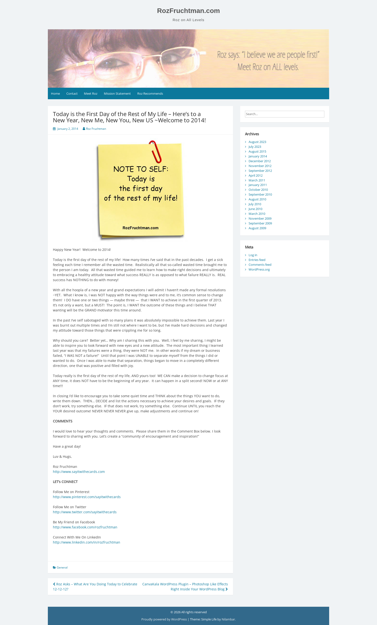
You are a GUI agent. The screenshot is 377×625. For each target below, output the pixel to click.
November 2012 (260, 166)
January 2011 (258, 185)
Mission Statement (117, 93)
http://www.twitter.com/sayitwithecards (85, 512)
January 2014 (258, 156)
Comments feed (260, 264)
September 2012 (260, 170)
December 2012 (260, 161)
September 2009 (260, 223)
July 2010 (255, 204)
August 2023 (257, 142)
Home (55, 93)
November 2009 (260, 218)
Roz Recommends (150, 93)
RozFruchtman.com (188, 10)
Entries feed (257, 260)
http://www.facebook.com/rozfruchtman (85, 527)
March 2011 (257, 180)
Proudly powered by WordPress (164, 619)
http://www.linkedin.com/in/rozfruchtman (86, 542)
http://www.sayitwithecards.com (79, 471)
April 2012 (256, 175)
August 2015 (257, 151)
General (62, 567)
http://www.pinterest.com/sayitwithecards (87, 497)
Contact (72, 93)
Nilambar (228, 619)
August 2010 (257, 199)
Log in (253, 255)
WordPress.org (259, 269)
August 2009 (257, 228)
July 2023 (255, 146)
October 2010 (258, 189)
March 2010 (257, 213)
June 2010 (255, 209)
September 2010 (260, 194)
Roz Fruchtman (96, 129)
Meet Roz (90, 93)
